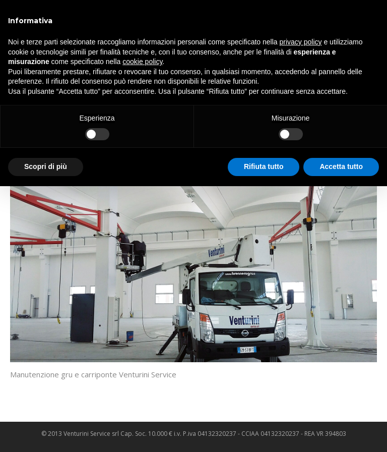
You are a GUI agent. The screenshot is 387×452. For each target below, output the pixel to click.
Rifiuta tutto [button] (264, 166)
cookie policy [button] (142, 62)
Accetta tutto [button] (341, 166)
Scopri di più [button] (45, 166)
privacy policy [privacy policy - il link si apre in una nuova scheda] (301, 42)
